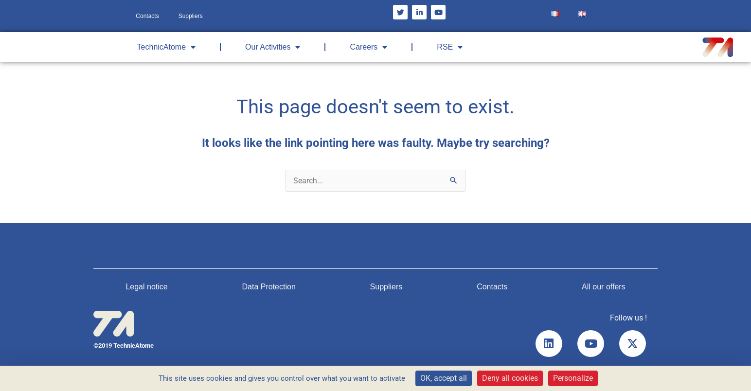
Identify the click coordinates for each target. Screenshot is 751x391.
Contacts (147, 16)
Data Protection (269, 287)
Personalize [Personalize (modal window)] (573, 378)
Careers (368, 47)
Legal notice (146, 287)
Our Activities (272, 47)
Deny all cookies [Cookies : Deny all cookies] (510, 378)
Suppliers (191, 16)
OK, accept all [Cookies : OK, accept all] (443, 378)
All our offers (604, 287)
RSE (450, 47)
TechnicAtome (166, 47)
